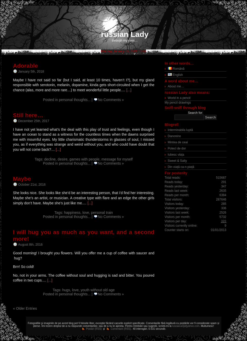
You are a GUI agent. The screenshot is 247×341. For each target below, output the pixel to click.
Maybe (22, 179)
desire (62, 159)
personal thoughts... (74, 100)
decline (50, 159)
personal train (102, 212)
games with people (84, 159)
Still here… (28, 115)
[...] (128, 90)
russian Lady (125, 34)
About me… (176, 86)
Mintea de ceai (178, 142)
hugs (66, 290)
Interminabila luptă (180, 130)
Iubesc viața (176, 154)
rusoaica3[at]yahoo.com (185, 326)
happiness (72, 212)
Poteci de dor (177, 148)
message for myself (117, 159)
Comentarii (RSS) (121, 328)
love (86, 212)
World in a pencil (179, 98)
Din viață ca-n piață (181, 167)
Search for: (195, 113)
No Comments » (111, 100)
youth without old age (98, 290)
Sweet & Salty (177, 161)
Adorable (25, 66)
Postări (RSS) (94, 328)
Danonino (174, 136)
